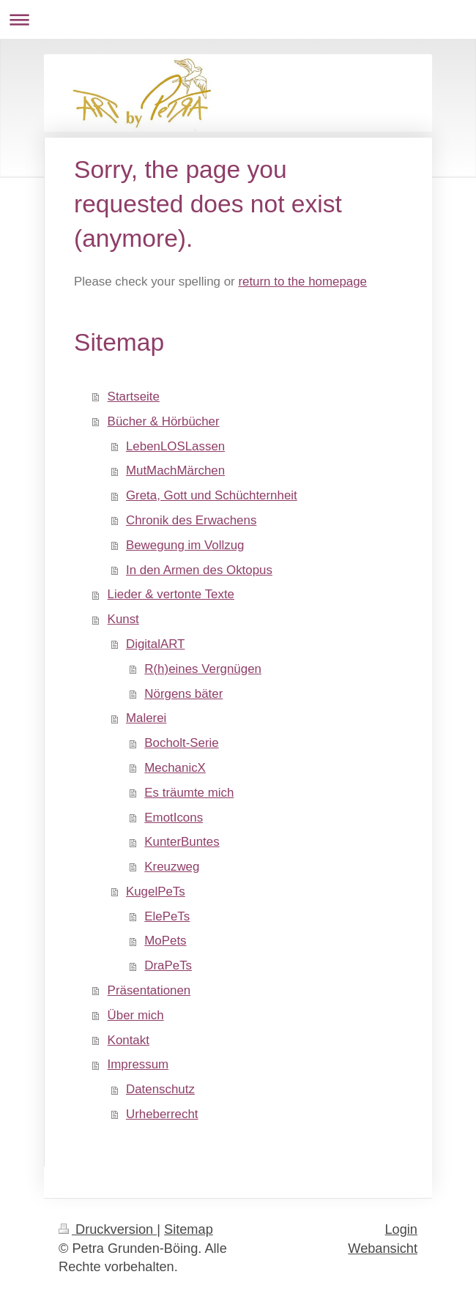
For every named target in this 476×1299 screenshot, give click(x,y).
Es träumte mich (189, 793)
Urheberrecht (162, 1114)
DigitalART (155, 644)
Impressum (138, 1064)
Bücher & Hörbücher (164, 421)
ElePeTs (167, 916)
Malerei (146, 718)
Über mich (136, 1015)
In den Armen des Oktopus (199, 570)
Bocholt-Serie (181, 743)
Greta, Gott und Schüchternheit (211, 495)
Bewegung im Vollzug (185, 545)
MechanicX (175, 768)
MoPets (165, 941)
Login (400, 1229)
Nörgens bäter (183, 694)
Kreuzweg (171, 867)
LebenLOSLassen (175, 446)
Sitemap (188, 1229)
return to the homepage (302, 282)
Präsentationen (149, 990)
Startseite (134, 396)
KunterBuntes (181, 842)
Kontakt (128, 1040)
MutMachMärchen (175, 470)
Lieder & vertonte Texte (171, 594)
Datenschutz (160, 1089)
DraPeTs (168, 965)
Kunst (123, 619)
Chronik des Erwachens (191, 520)
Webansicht (382, 1248)
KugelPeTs (155, 891)
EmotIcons (173, 818)
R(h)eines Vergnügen (202, 669)
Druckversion (108, 1229)
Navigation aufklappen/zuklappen (238, 19)
